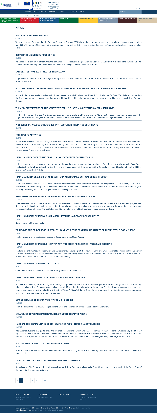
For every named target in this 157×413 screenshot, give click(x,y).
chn (140, 8)
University (28, 11)
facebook (123, 7)
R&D (35, 11)
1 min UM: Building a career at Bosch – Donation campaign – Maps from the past (61, 177)
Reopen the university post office (35, 55)
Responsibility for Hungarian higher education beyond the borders (55, 197)
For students (53, 11)
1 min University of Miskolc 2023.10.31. (37, 264)
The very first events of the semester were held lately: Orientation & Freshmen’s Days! (65, 108)
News (37, 16)
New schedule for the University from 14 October (44, 300)
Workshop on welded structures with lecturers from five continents (56, 125)
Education (42, 11)
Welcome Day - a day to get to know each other (42, 344)
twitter (126, 7)
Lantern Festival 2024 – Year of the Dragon (40, 72)
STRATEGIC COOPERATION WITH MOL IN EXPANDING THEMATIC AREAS (51, 314)
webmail (112, 7)
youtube (119, 7)
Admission (73, 11)
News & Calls (63, 11)
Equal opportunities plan (44, 397)
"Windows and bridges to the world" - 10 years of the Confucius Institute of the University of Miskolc (75, 230)
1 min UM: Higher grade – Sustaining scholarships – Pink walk (51, 278)
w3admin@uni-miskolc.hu (83, 408)
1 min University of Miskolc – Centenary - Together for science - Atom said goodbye (63, 244)
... (41, 380)
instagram (129, 7)
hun (136, 8)
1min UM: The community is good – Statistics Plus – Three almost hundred (58, 324)
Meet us (82, 11)
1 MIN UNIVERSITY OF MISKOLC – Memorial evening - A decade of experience (57, 216)
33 (45, 380)
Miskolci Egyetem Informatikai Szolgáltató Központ (48, 410)
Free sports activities (28, 135)
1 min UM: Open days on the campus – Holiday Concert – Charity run (54, 157)
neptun (115, 7)
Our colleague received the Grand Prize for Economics (47, 360)
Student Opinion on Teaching (32, 35)
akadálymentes (132, 7)
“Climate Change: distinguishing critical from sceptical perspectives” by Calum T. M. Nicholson (70, 89)
